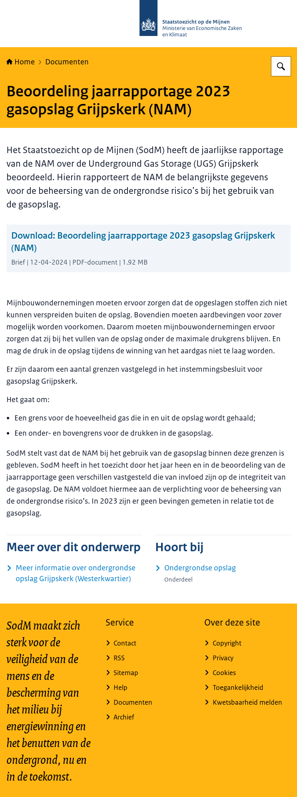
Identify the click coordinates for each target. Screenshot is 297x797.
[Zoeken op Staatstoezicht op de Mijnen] (281, 66)
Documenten (67, 62)
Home (20, 62)
